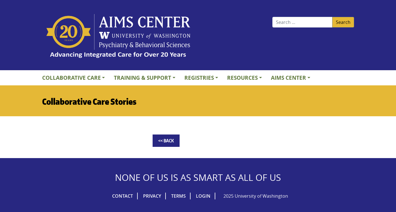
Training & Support (142, 77)
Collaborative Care (71, 77)
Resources (242, 77)
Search (343, 22)
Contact (122, 196)
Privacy (152, 196)
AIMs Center (288, 77)
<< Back (166, 140)
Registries (199, 77)
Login (203, 196)
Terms (178, 196)
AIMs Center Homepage (118, 36)
